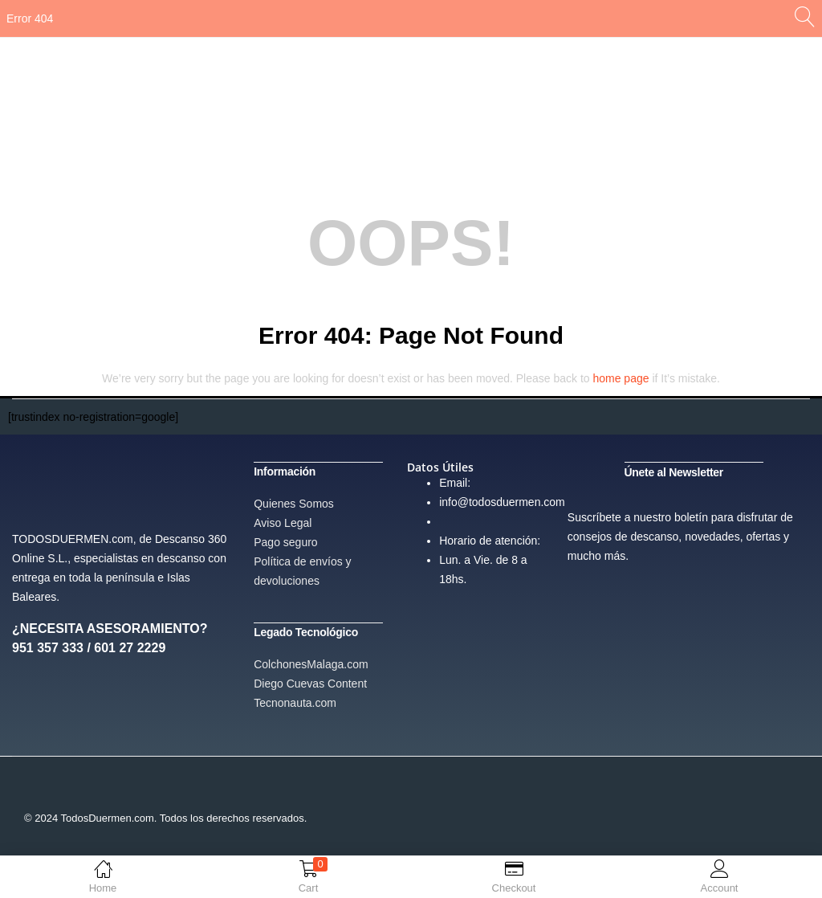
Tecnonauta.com (295, 701)
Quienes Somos (294, 502)
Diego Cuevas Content (310, 682)
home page (620, 378)
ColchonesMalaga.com (311, 662)
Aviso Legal (282, 522)
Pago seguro (285, 541)
